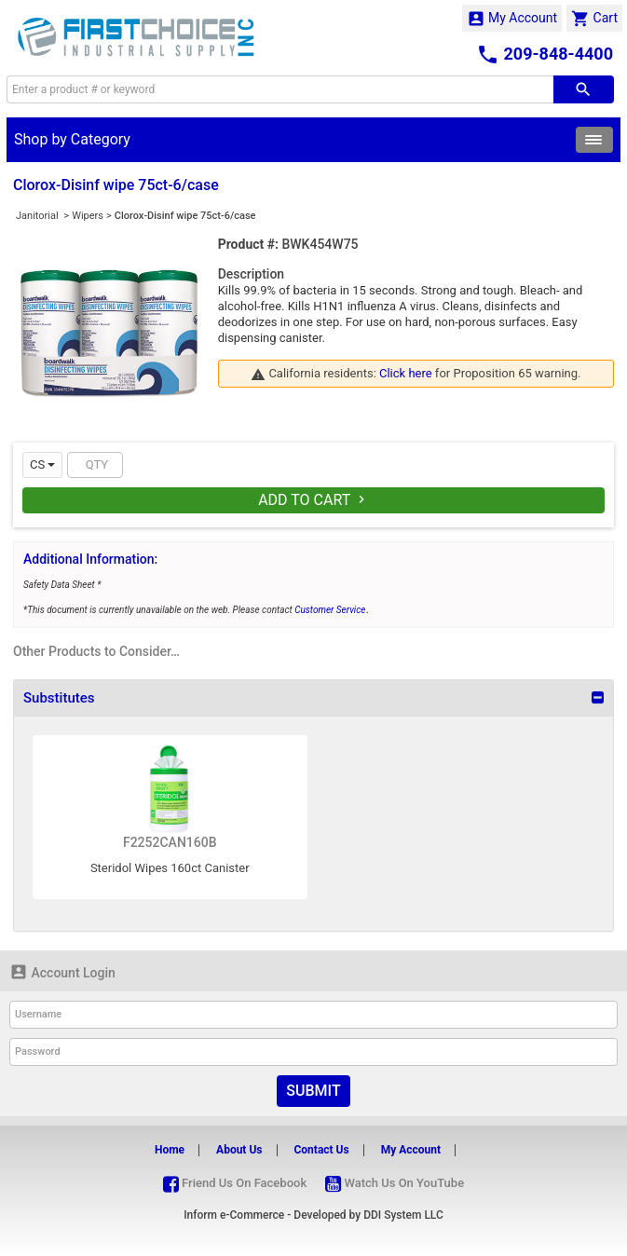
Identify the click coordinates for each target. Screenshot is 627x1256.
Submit (313, 1090)
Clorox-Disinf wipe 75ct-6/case (185, 216)
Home (169, 1149)
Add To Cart (313, 500)
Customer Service (329, 610)
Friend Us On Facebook (235, 1183)
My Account (512, 18)
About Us (239, 1149)
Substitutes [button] (58, 697)
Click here (405, 373)
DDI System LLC (403, 1215)
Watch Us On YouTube (394, 1183)
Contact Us (320, 1149)
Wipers (87, 216)
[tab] (313, 698)
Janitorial (38, 216)
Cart (594, 18)
